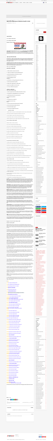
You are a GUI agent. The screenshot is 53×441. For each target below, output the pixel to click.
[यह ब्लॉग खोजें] (39, 32)
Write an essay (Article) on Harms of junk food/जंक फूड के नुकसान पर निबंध (42, 241)
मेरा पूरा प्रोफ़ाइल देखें (37, 201)
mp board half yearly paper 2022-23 (40, 149)
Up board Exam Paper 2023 (39, 171)
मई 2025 (41, 51)
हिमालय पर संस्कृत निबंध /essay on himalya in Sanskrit (42, 237)
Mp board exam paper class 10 (39, 276)
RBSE (36, 159)
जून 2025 (41, 50)
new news (44, 283)
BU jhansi (37, 117)
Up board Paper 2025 (38, 185)
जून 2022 (41, 92)
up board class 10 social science (41, 385)
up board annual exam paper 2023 (39, 167)
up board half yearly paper (41, 390)
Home (14, 2)
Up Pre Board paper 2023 (38, 191)
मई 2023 (41, 78)
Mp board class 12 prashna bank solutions (40, 145)
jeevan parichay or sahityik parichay (40, 140)
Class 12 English (37, 126)
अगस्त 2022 (41, 89)
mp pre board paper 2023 (38, 154)
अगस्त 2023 (41, 74)
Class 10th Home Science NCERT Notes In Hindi (40, 261)
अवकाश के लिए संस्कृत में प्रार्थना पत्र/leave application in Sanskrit (42, 244)
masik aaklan (37, 143)
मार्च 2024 (41, 65)
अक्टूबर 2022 (41, 87)
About (38, 439)
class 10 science (38, 260)
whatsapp (38, 208)
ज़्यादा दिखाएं (32, 407)
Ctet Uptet (30, 2)
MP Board (24, 2)
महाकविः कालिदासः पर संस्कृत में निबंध (42, 233)
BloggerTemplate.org (21, 439)
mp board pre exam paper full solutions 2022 (40, 281)
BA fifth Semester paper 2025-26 (39, 116)
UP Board (21, 2)
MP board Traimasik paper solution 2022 (40, 153)
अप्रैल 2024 (41, 64)
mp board (37, 144)
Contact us (10, 0)
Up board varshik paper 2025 (39, 186)
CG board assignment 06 (38, 121)
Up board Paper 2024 (38, 306)
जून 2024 (41, 61)
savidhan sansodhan (38, 162)
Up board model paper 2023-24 (39, 182)
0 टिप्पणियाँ (32, 414)
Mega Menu (16, 2)
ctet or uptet (37, 131)
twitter (44, 206)
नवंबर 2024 (41, 59)
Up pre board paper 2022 (38, 190)
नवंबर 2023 (41, 70)
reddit (44, 208)
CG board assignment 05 (38, 120)
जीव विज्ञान (37, 107)
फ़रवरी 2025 (41, 55)
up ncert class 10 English (38, 187)
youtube (44, 212)
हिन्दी (36, 112)
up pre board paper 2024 (41, 408)
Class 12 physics (41, 343)
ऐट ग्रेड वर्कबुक (37, 250)
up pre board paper (38, 311)
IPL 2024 (37, 139)
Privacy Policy (14, 0)
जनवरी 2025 (41, 56)
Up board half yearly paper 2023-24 (40, 176)
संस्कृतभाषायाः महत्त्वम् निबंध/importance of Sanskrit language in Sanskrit (40, 229)
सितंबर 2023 (41, 73)
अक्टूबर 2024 (41, 60)
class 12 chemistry (38, 125)
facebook (39, 206)
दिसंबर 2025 (41, 45)
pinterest (39, 210)
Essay (9, 19)
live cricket (37, 272)
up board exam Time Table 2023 (39, 172)
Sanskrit (41, 376)
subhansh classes (38, 200)
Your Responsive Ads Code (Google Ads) (41, 23)
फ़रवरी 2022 (41, 97)
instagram (38, 212)
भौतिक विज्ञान (37, 111)
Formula (41, 352)
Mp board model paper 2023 (41, 366)
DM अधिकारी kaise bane (38, 134)
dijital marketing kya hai (38, 267)
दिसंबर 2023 (41, 69)
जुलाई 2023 (41, 75)
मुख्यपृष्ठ (7, 19)
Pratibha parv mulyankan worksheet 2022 (40, 158)
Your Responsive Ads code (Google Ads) (26, 16)
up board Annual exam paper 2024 (39, 168)
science (37, 163)
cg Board (27, 2)
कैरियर (36, 106)
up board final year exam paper (39, 173)
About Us (7, 0)
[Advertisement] (26, 9)
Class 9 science (37, 130)
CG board (41, 256)
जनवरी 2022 (41, 98)
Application (37, 115)
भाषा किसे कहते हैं (41, 325)
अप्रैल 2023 (41, 79)
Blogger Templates (12, 439)
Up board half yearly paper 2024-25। (40, 301)
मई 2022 (41, 93)
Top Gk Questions (38, 289)
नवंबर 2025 (41, 46)
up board (42, 289)
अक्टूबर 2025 (41, 47)
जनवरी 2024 (41, 68)
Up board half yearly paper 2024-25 (40, 177)
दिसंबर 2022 (41, 84)
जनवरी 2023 (41, 83)
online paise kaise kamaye (39, 157)
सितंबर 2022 (41, 88)
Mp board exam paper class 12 (39, 148)
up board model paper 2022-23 (39, 181)
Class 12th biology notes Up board (39, 129)
